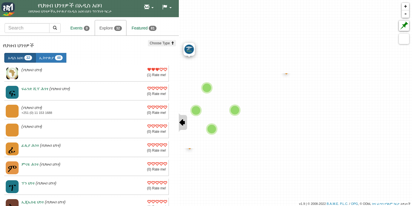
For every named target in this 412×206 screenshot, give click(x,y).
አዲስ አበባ (20, 57)
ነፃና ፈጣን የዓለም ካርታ (386, 203)
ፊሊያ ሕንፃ (30, 145)
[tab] (32, 28)
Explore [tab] (110, 28)
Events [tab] (80, 28)
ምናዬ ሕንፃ (30, 164)
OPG (354, 203)
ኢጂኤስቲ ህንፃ (32, 202)
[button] (149, 7)
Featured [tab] (144, 28)
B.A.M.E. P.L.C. (337, 203)
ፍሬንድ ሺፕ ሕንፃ (34, 88)
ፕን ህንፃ (28, 183)
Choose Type (162, 43)
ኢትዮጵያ (51, 57)
